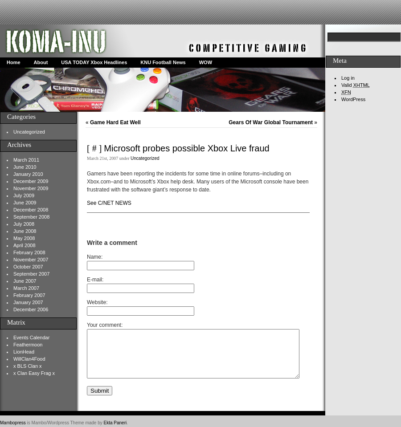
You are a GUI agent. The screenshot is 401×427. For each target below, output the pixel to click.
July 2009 (23, 195)
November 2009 (30, 188)
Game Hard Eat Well (115, 122)
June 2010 (24, 167)
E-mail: (95, 280)
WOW (205, 62)
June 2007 (24, 281)
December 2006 (30, 309)
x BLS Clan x (27, 366)
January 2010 (28, 174)
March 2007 (26, 288)
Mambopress (13, 422)
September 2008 (31, 217)
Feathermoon (27, 344)
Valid (355, 85)
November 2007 (30, 259)
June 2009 (24, 202)
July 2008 (23, 224)
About (41, 62)
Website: (97, 302)
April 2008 (24, 245)
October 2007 (28, 266)
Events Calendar (31, 337)
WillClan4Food (29, 359)
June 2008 (24, 231)
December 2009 (30, 181)
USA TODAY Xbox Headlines (94, 62)
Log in (348, 78)
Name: (94, 257)
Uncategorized (29, 131)
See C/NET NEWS (109, 203)
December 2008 (30, 209)
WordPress (353, 99)
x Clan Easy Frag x (34, 373)
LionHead (23, 351)
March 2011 (26, 160)
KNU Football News (162, 62)
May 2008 (24, 238)
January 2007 (28, 302)
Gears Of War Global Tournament (271, 122)
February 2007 (29, 295)
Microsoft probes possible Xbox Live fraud (186, 148)
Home (13, 62)
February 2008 (29, 252)
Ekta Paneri (115, 422)
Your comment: (105, 325)
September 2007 (31, 274)
